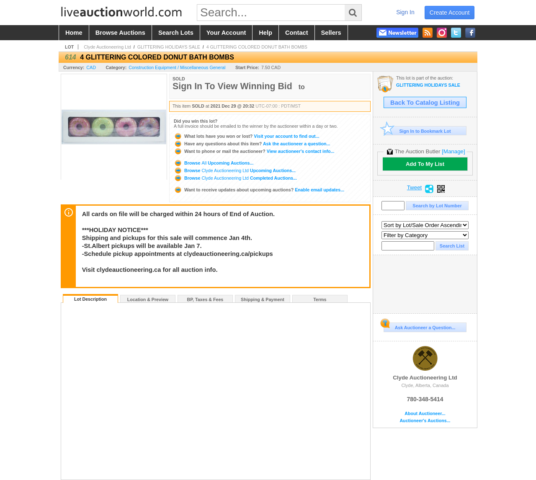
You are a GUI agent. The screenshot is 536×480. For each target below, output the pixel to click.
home (73, 32)
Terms (319, 299)
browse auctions (120, 32)
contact (296, 32)
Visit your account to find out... (246, 136)
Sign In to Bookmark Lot (417, 131)
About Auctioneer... (425, 413)
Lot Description (90, 299)
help (265, 32)
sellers (331, 32)
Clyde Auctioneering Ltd (107, 46)
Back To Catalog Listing (425, 102)
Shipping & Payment (262, 299)
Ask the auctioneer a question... (252, 143)
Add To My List (425, 164)
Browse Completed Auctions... (235, 178)
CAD (91, 67)
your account (226, 32)
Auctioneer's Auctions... (424, 420)
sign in (405, 12)
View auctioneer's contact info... (254, 151)
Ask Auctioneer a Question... (419, 326)
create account (450, 12)
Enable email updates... (259, 189)
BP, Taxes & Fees (205, 299)
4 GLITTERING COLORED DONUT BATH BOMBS (256, 46)
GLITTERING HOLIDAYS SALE (168, 46)
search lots (175, 32)
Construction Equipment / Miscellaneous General (177, 67)
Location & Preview (147, 299)
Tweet (414, 188)
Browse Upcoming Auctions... (213, 162)
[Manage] (453, 151)
